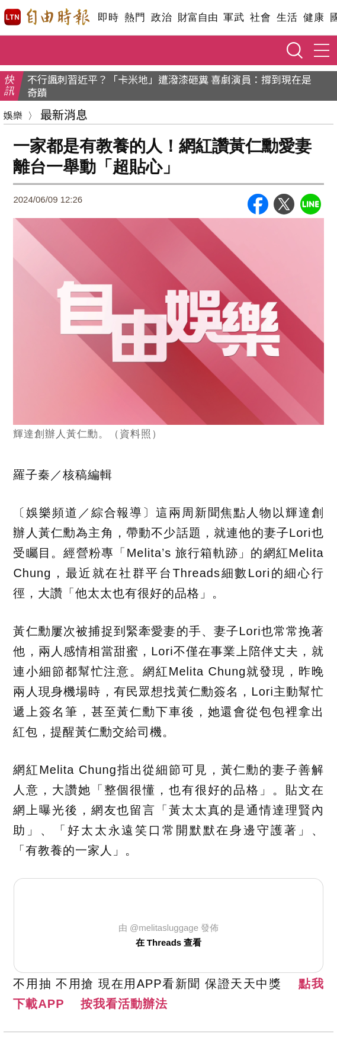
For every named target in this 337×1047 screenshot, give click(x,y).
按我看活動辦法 (124, 1003)
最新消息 (64, 114)
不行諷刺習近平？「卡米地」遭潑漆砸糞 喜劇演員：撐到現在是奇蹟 (169, 86)
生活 (287, 17)
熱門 (134, 17)
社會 (260, 17)
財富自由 (197, 17)
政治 (161, 17)
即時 (108, 17)
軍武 (233, 17)
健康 (313, 17)
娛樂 (13, 115)
